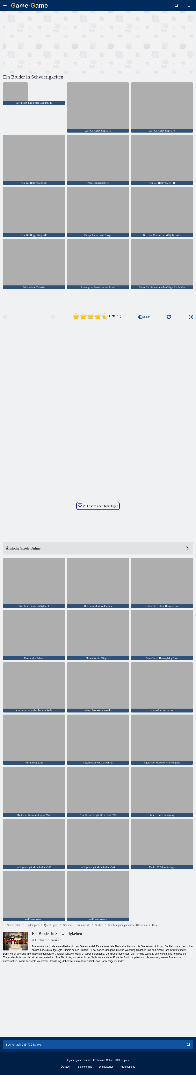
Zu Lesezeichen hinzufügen (98, 505)
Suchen (98, 925)
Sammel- (67, 925)
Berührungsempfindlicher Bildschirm (127, 925)
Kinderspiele (32, 925)
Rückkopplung (127, 1066)
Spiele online (14, 925)
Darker (144, 317)
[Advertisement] (50, 41)
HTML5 (156, 925)
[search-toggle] (176, 5)
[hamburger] (5, 5)
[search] (188, 1044)
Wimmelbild (83, 925)
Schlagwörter (106, 1066)
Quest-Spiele (50, 925)
